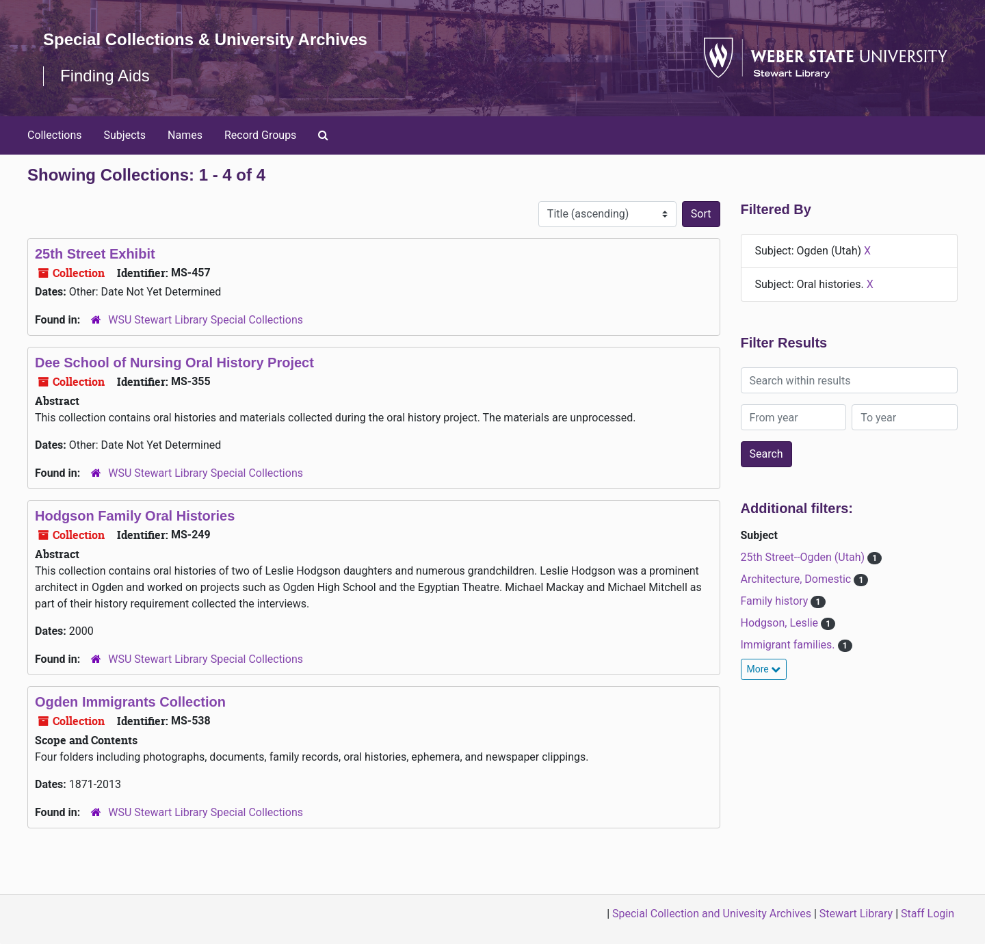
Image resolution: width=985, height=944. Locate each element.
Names (185, 135)
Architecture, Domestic (797, 579)
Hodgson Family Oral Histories (135, 515)
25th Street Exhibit (95, 253)
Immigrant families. (789, 644)
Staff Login (927, 913)
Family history (776, 600)
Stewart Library (856, 913)
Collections (54, 135)
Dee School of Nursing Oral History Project (174, 362)
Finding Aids (105, 75)
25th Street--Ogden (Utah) (804, 557)
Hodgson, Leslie (781, 622)
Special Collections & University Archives (205, 39)
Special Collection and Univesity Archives (711, 913)
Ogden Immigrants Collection (130, 701)
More (764, 669)
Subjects (125, 135)
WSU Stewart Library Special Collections (205, 319)
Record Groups (260, 135)
